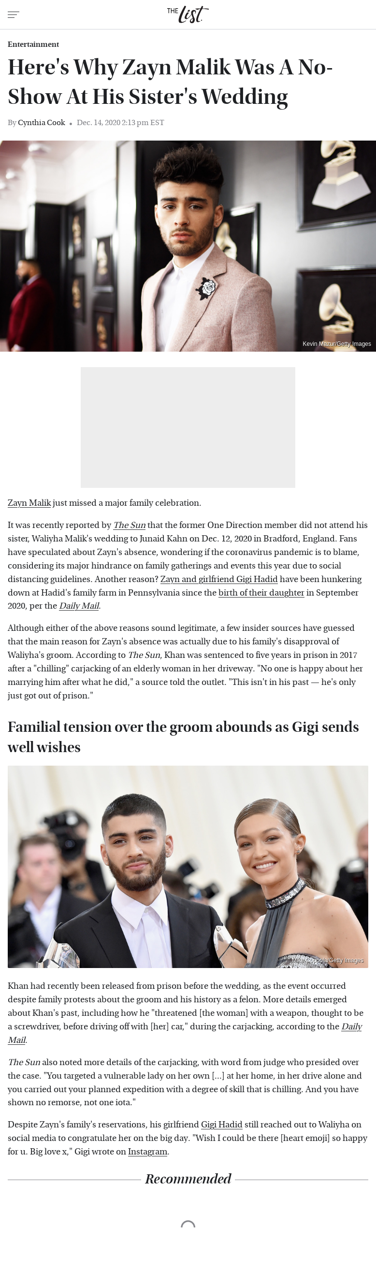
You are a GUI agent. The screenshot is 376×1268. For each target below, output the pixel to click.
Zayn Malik (29, 503)
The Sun (129, 525)
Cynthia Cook (41, 122)
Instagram (147, 1152)
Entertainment (33, 44)
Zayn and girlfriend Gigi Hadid (219, 579)
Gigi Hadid (222, 1125)
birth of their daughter (261, 593)
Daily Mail (79, 606)
